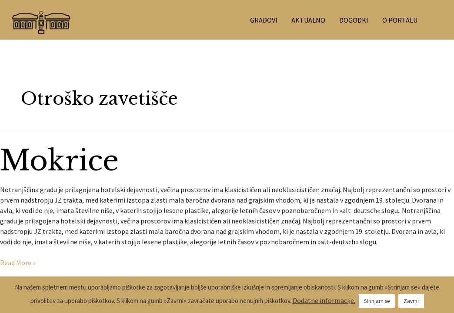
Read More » (18, 262)
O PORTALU (399, 20)
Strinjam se (377, 301)
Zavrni (411, 301)
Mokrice (59, 160)
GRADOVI (263, 20)
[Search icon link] (434, 20)
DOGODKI (353, 20)
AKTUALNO (308, 20)
